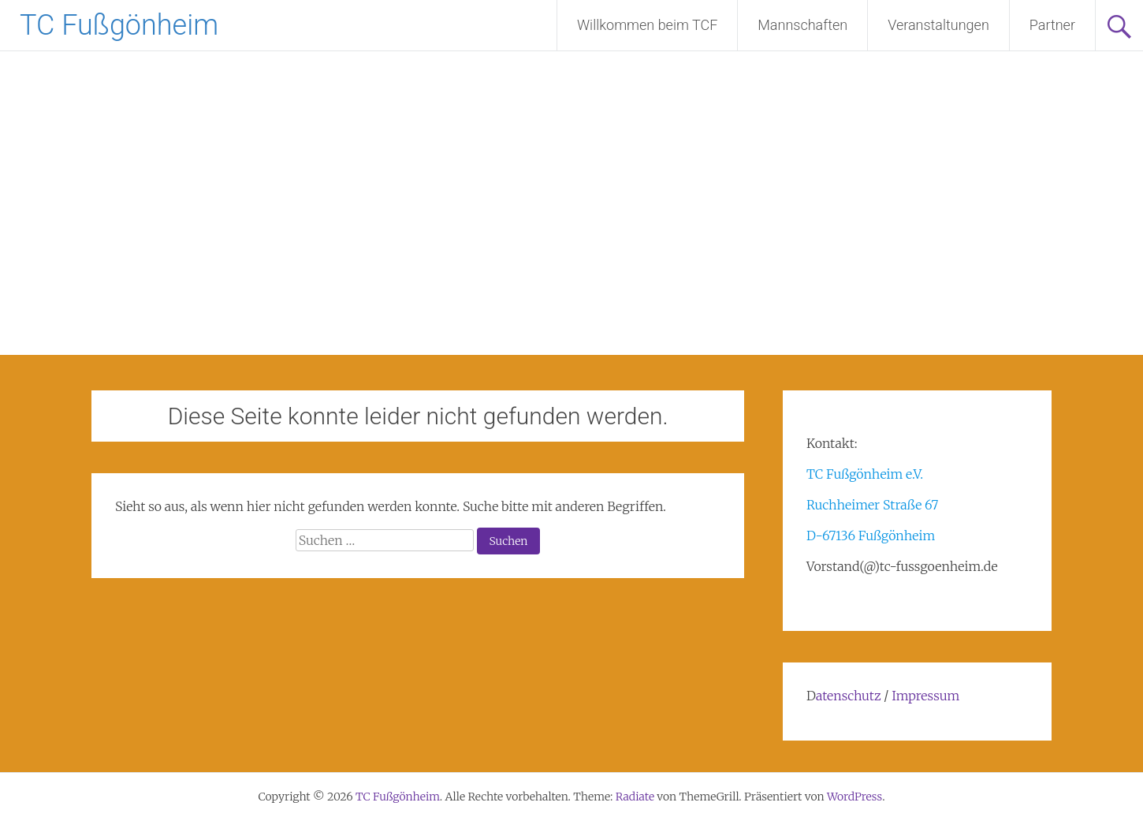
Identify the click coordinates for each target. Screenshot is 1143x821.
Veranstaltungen (938, 25)
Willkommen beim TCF (647, 25)
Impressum (925, 695)
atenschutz (848, 695)
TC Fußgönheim (119, 25)
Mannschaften (802, 25)
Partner (1052, 25)
